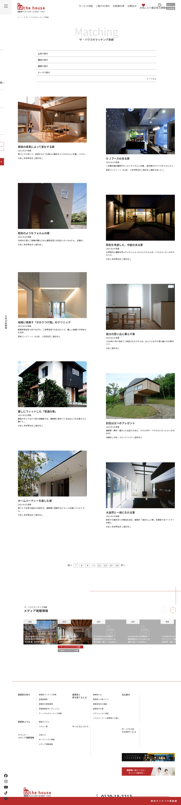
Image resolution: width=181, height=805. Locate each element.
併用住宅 (86, 66)
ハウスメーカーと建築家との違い (106, 720)
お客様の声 (118, 6)
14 (117, 565)
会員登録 (171, 8)
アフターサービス (100, 738)
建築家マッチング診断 (176, 785)
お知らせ (42, 737)
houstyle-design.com (150, 740)
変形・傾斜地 (80, 53)
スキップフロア (123, 72)
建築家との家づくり (101, 701)
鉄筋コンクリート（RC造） (84, 59)
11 (99, 565)
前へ (66, 565)
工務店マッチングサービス (152, 728)
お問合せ (132, 6)
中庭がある (108, 72)
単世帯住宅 (60, 66)
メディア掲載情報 (46, 746)
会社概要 (145, 696)
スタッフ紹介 (147, 706)
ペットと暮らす (62, 72)
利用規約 (145, 720)
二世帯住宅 (74, 66)
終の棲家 (138, 72)
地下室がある (94, 72)
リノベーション (123, 66)
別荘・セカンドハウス (103, 66)
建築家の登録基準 (46, 706)
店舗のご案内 (147, 701)
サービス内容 (86, 6)
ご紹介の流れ (103, 6)
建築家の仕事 (98, 711)
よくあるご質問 (99, 752)
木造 (57, 59)
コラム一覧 (43, 728)
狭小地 (67, 53)
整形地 (58, 53)
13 (111, 565)
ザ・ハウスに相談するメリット (105, 747)
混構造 (103, 59)
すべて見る (152, 78)
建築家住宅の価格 (100, 706)
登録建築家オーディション (49, 711)
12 (105, 565)
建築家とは (97, 696)
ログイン (171, 4)
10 (93, 565)
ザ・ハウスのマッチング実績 (50, 715)
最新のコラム (44, 724)
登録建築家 (43, 701)
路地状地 (93, 53)
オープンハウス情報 (47, 741)
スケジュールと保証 (101, 715)
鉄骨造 (65, 59)
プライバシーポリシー (151, 715)
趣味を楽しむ (79, 72)
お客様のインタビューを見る (72, 651)
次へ (126, 565)
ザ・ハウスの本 (148, 711)
